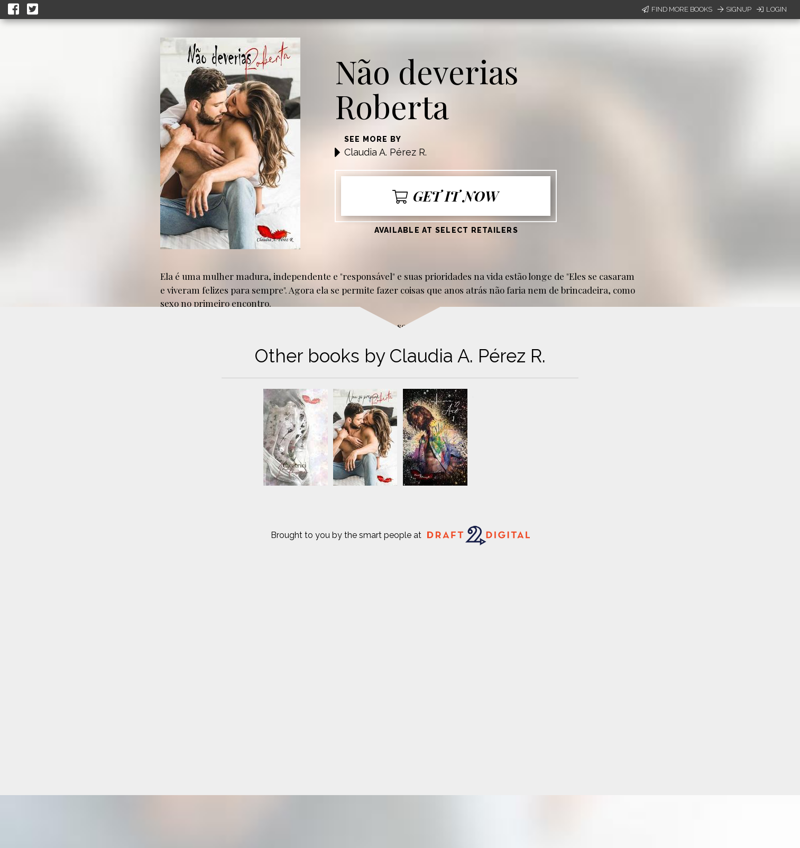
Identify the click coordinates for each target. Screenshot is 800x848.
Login (772, 9)
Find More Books (677, 9)
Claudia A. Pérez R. (385, 152)
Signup (734, 9)
